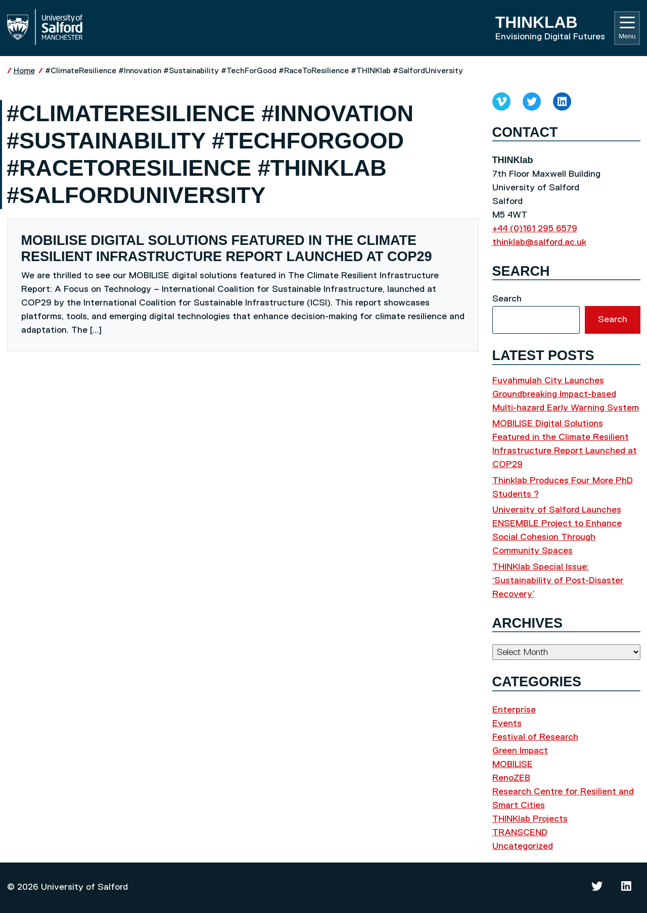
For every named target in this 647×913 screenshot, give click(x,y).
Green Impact (520, 750)
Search (507, 298)
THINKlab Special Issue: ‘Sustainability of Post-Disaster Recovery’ (558, 581)
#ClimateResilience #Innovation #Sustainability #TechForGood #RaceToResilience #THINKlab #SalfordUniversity (254, 71)
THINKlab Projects (530, 819)
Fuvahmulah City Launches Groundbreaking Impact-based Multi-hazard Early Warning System (565, 394)
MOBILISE (512, 764)
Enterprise (514, 710)
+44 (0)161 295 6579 (534, 228)
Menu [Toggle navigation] (627, 28)
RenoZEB (511, 778)
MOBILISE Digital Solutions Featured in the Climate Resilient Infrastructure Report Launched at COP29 (226, 248)
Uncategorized (522, 846)
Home (24, 71)
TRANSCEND (519, 832)
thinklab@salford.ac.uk (539, 242)
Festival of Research (535, 737)
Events (507, 723)
